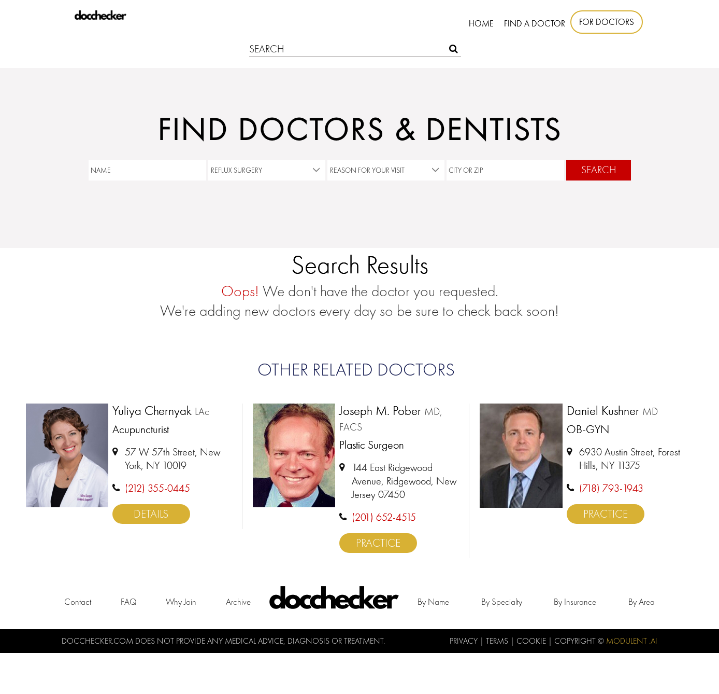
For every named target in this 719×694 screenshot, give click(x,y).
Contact (77, 601)
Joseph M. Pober (390, 419)
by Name (433, 601)
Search (598, 170)
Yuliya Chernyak (160, 411)
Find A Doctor (534, 23)
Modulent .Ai (631, 640)
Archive (238, 601)
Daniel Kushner (612, 411)
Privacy (465, 640)
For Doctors (606, 21)
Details (151, 513)
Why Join (181, 601)
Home (481, 23)
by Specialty (501, 601)
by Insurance (575, 601)
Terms (498, 640)
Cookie (532, 640)
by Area (641, 601)
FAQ (129, 601)
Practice (378, 542)
